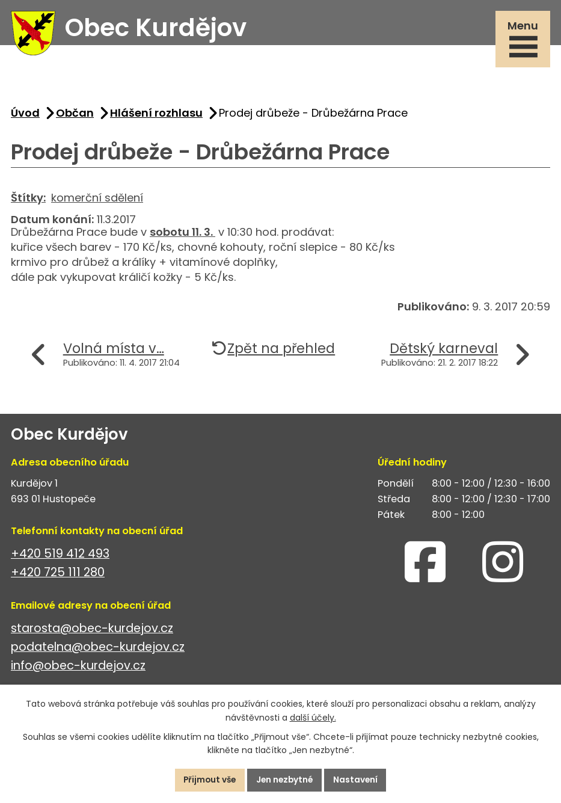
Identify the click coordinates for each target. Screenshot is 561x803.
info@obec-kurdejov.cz (78, 668)
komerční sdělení (97, 200)
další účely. (313, 717)
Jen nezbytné (285, 780)
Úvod (25, 115)
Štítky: (28, 200)
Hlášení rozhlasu (156, 115)
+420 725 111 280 (58, 575)
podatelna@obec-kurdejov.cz (98, 650)
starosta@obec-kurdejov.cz (92, 631)
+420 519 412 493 (60, 557)
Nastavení (359, 780)
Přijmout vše (207, 780)
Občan (75, 115)
